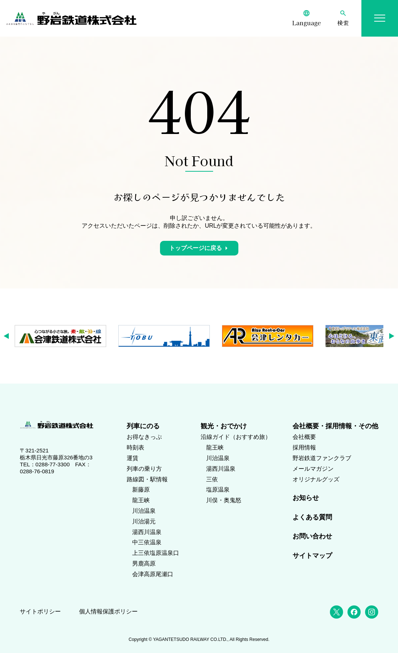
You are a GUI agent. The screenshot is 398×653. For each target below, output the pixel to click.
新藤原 (141, 489)
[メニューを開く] (379, 18)
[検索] (343, 18)
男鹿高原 (144, 563)
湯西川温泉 (146, 532)
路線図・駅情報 (147, 479)
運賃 (132, 458)
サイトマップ (312, 555)
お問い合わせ (312, 536)
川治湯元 (144, 521)
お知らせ (306, 497)
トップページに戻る (195, 248)
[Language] (306, 18)
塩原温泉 (218, 489)
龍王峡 (141, 500)
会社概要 (304, 437)
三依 (212, 479)
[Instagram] (371, 612)
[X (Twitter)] (336, 612)
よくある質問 (312, 517)
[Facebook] (354, 612)
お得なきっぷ (144, 437)
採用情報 (304, 447)
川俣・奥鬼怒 (223, 500)
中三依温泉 (146, 542)
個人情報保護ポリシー (108, 611)
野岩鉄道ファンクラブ (322, 458)
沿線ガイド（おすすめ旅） (236, 437)
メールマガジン (313, 469)
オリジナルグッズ (316, 479)
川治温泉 (144, 511)
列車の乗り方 (144, 469)
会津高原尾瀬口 (152, 574)
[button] (9, 336)
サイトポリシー (40, 611)
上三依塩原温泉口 (155, 553)
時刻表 (135, 447)
